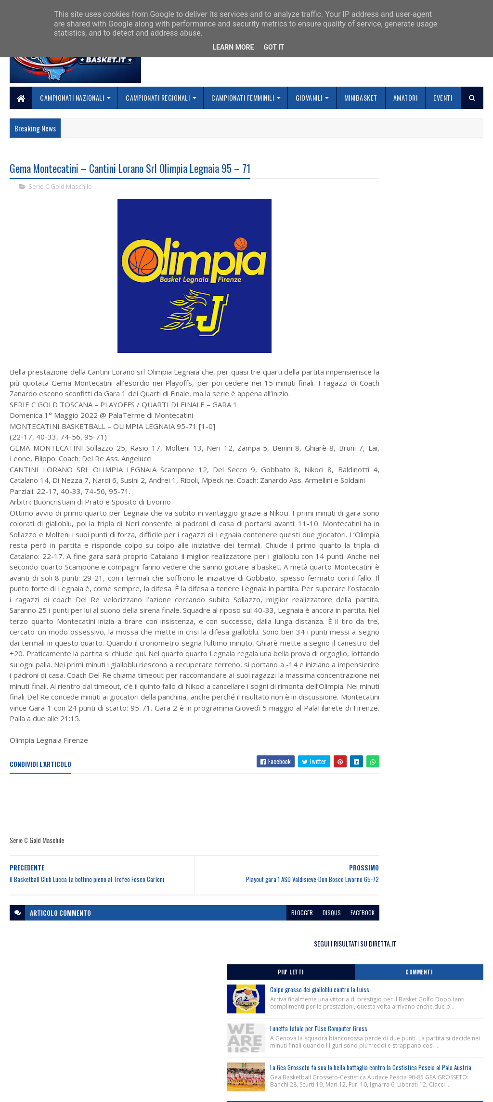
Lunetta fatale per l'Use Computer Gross (433, 276)
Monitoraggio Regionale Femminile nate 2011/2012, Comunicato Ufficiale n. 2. (401, 412)
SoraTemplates (55, 1089)
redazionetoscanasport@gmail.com (436, 1028)
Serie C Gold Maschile (60, 187)
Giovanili (309, 97)
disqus (278, 972)
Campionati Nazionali (72, 97)
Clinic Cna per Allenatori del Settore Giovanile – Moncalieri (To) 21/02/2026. (410, 503)
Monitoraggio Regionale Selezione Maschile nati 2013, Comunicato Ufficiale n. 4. (407, 523)
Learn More (233, 47)
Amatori (405, 97)
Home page (187, 1027)
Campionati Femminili (242, 97)
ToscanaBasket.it (382, 582)
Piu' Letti (376, 200)
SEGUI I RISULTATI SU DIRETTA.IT (412, 171)
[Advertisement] (185, 860)
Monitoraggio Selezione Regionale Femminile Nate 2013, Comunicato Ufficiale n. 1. (409, 440)
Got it (273, 47)
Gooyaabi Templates (136, 1089)
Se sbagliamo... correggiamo (214, 1061)
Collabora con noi (197, 1050)
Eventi (442, 97)
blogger (248, 972)
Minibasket (360, 97)
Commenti (447, 200)
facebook (309, 972)
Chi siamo (185, 1039)
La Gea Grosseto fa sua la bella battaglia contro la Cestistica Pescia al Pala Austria (433, 335)
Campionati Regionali (158, 97)
